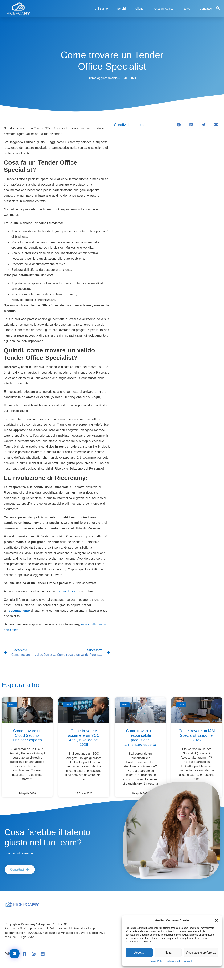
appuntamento (19, 610)
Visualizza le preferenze (201, 952)
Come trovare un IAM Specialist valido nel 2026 (197, 735)
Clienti (139, 8)
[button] (216, 920)
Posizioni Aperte (163, 8)
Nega (168, 952)
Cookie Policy (157, 961)
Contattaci (206, 8)
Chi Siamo (101, 8)
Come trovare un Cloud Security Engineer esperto (27, 735)
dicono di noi (65, 591)
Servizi (121, 8)
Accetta (139, 952)
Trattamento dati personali (178, 961)
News (186, 8)
